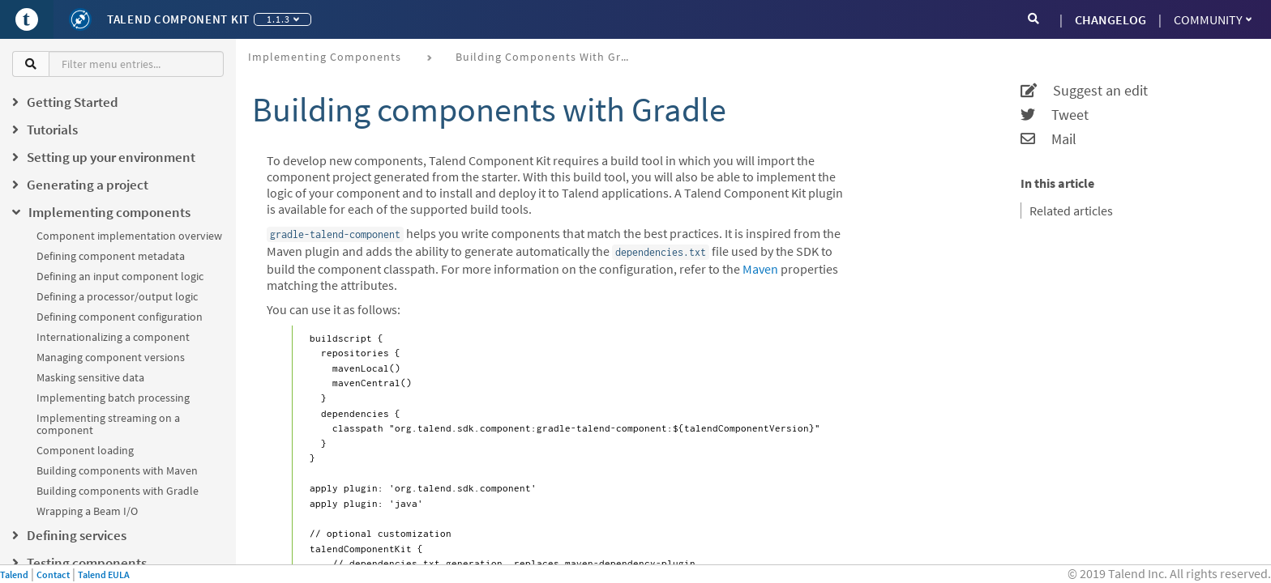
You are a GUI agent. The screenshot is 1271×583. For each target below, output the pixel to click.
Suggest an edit (1084, 91)
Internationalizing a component (113, 337)
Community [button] (1213, 19)
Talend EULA (104, 574)
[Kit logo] (80, 19)
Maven (760, 269)
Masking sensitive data (90, 377)
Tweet (1055, 115)
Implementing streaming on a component (108, 424)
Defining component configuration (119, 316)
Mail (1048, 139)
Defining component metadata (110, 256)
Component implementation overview (129, 235)
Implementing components (324, 56)
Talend (14, 574)
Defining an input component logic (119, 276)
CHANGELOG (1110, 19)
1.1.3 (283, 19)
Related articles (1071, 210)
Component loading (85, 450)
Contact (53, 574)
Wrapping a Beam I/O (87, 511)
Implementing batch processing (113, 397)
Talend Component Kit (178, 19)
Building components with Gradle (117, 490)
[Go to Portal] (26, 19)
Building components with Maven (117, 470)
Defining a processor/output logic (117, 296)
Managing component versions (110, 357)
